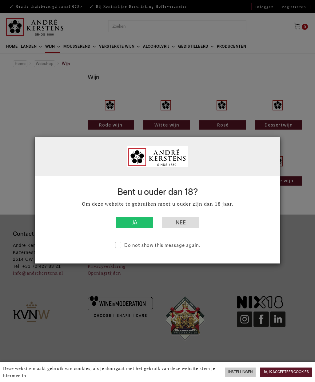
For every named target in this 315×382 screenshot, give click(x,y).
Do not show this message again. (162, 245)
